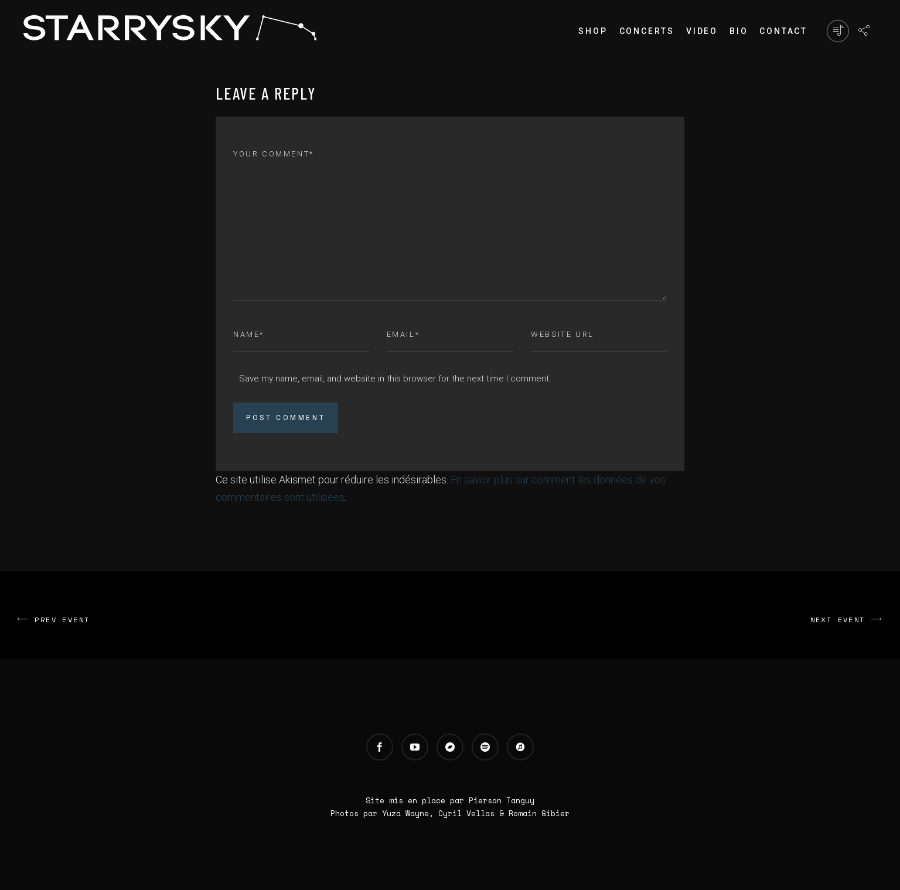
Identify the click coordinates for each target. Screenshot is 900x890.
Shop (592, 31)
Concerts (646, 31)
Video (702, 31)
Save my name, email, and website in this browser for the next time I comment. (395, 378)
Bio (738, 31)
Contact (783, 31)
